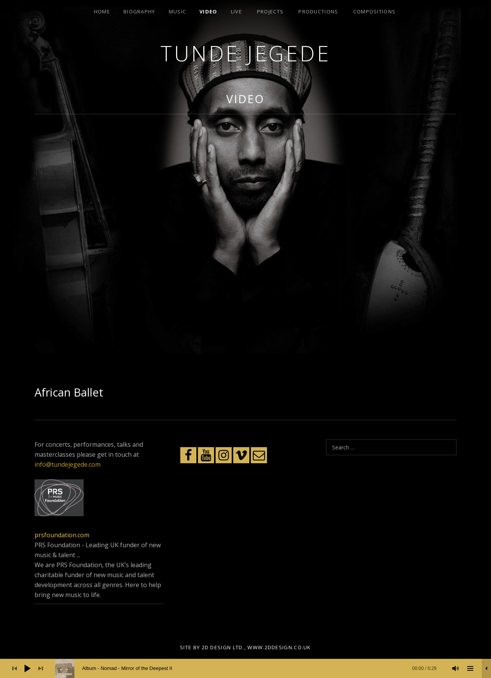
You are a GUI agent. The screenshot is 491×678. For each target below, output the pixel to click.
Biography (139, 11)
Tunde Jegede (245, 53)
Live (236, 11)
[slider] (249, 668)
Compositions (374, 11)
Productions (318, 11)
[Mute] (456, 668)
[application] (245, 668)
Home (102, 11)
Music (177, 11)
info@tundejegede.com (68, 464)
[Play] (27, 668)
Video (208, 11)
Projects (270, 11)
